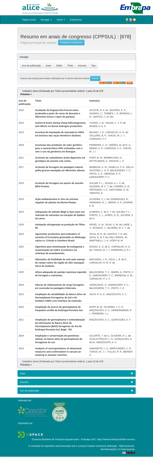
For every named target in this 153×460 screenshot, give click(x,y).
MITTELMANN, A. (98, 161)
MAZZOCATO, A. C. (116, 294)
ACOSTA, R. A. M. (98, 110)
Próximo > (26, 94)
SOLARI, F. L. (96, 183)
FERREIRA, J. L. (100, 313)
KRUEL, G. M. (96, 224)
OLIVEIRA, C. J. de (99, 199)
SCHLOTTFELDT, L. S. (101, 339)
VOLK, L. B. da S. (117, 259)
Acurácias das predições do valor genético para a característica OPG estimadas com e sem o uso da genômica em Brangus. (59, 148)
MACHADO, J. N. (98, 259)
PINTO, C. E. (96, 173)
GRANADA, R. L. (98, 202)
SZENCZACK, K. (98, 284)
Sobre (61, 19)
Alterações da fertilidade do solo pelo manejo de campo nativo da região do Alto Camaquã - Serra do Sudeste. (60, 262)
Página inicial (29, 19)
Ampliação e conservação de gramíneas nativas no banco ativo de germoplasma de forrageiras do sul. (58, 339)
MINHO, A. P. (96, 148)
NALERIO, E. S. (117, 110)
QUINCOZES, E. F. (121, 319)
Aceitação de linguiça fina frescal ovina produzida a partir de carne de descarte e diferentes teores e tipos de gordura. (57, 113)
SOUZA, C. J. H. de (115, 123)
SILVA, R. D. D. (97, 294)
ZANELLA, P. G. (116, 167)
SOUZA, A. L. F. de (114, 183)
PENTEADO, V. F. (98, 189)
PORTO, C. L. (96, 215)
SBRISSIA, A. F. (112, 173)
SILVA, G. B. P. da (98, 237)
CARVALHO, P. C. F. (99, 278)
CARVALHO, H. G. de (116, 132)
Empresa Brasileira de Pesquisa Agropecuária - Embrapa (61, 439)
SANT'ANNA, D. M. (119, 189)
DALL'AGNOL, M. (118, 237)
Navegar (46, 19)
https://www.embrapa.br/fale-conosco (116, 439)
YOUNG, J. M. (96, 123)
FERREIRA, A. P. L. (121, 250)
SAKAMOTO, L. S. (98, 348)
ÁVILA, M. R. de (97, 234)
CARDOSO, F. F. (97, 139)
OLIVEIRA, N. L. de (121, 335)
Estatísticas (76, 19)
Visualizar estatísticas (71, 42)
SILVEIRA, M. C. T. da (100, 186)
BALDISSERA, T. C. (120, 170)
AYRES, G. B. (112, 215)
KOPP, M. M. (95, 157)
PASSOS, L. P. (116, 161)
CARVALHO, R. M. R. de (102, 262)
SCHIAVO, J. (99, 228)
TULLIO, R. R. (114, 351)
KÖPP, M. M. (116, 240)
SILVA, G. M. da (113, 224)
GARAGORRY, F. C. (99, 177)
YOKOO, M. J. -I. (116, 135)
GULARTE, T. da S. (99, 335)
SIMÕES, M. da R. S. (120, 145)
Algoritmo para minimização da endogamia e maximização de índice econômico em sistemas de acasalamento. (59, 250)
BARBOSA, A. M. (98, 167)
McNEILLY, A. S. (97, 126)
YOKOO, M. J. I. (101, 250)
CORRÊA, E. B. (121, 186)
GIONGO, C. (95, 113)
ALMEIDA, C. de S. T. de (102, 212)
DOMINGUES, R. (119, 199)
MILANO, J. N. (96, 132)
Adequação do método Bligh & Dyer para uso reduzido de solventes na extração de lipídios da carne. (60, 215)
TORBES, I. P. (111, 113)
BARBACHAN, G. (113, 157)
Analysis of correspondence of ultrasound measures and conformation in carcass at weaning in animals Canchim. (58, 351)
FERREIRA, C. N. (98, 145)
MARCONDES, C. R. (120, 348)
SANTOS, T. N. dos (117, 234)
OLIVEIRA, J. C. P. (113, 307)
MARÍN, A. (116, 272)
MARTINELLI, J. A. (99, 240)
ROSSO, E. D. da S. (99, 246)
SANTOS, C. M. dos (103, 116)
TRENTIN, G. (96, 193)
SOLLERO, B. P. (97, 135)
